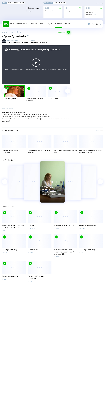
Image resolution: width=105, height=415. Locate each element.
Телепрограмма (22, 24)
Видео (50, 24)
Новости (34, 24)
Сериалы (67, 24)
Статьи (42, 24)
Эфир (12, 24)
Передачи (58, 24)
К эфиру (29, 11)
